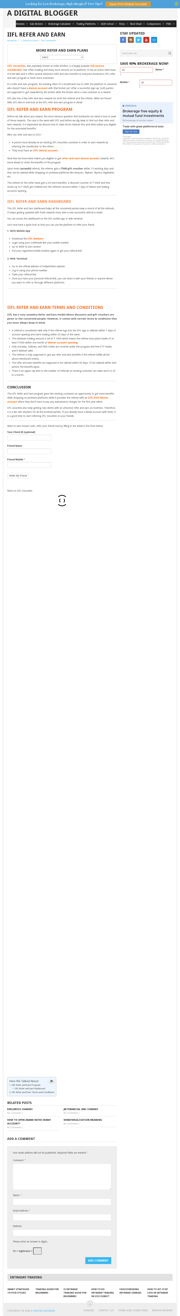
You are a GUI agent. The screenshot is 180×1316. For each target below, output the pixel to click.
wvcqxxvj (12, 40)
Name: (17, 1195)
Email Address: (21, 1210)
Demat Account (30, 40)
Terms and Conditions (133, 1310)
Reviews (22, 23)
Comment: (19, 1160)
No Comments (48, 40)
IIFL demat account (45, 150)
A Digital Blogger (42, 13)
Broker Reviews (162, 1310)
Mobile (125, 82)
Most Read (137, 23)
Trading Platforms (87, 23)
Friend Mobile (16, 459)
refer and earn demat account (80, 158)
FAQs (123, 23)
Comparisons (155, 23)
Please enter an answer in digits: (30, 1241)
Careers (89, 1310)
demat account (38, 88)
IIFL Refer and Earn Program (26, 1085)
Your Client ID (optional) (21, 432)
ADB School (109, 23)
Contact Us (106, 1310)
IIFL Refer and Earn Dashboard (30, 1088)
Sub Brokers (38, 23)
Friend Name (14, 445)
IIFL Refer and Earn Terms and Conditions (33, 1092)
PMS (170, 23)
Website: (17, 1226)
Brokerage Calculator (61, 23)
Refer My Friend (18, 475)
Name (159, 69)
